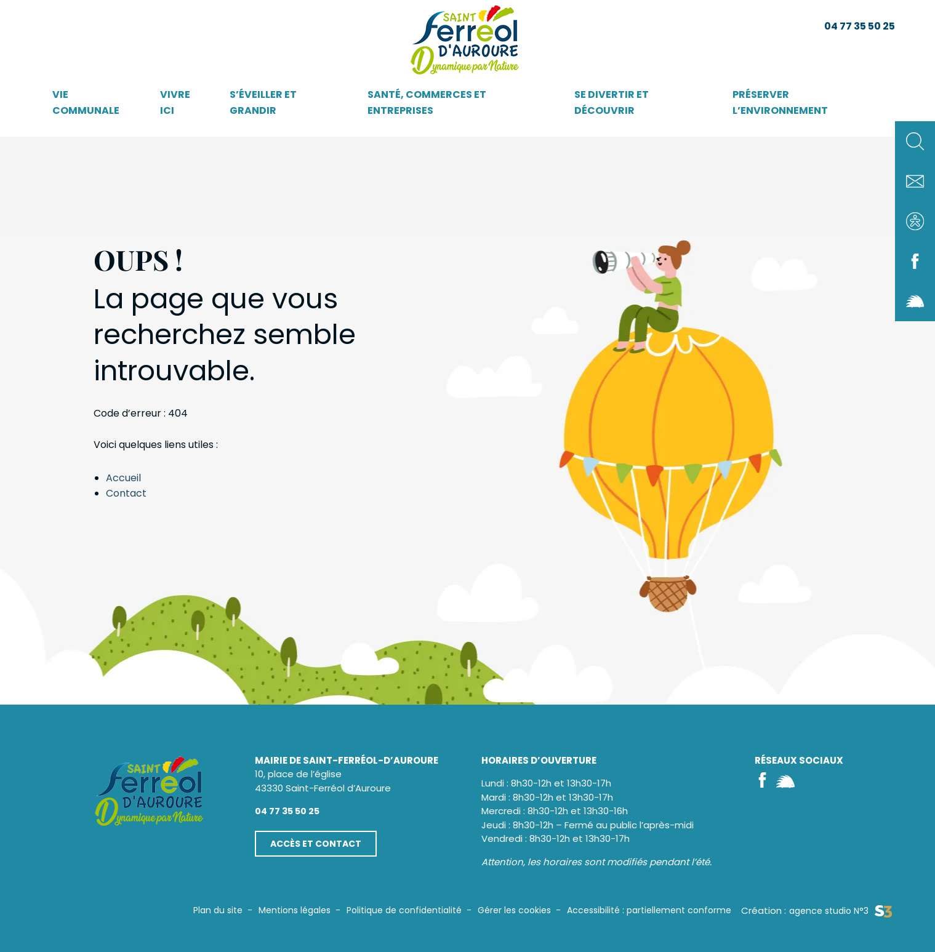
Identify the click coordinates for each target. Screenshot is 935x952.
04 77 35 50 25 (859, 26)
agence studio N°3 (840, 911)
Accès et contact (315, 844)
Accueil (123, 478)
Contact (126, 493)
